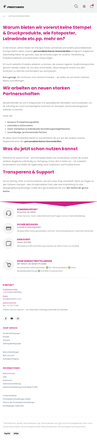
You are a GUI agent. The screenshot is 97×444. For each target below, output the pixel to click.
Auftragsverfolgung (11, 359)
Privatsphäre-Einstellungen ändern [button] (17, 399)
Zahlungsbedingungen (12, 343)
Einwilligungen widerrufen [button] (13, 406)
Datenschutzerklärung (12, 384)
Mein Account (8, 355)
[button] (76, 6)
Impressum (7, 380)
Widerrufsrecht (9, 373)
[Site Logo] (13, 6)
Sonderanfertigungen (11, 333)
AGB (4, 377)
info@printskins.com (12, 299)
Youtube (11, 318)
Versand (6, 340)
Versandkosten (47, 423)
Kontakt (6, 337)
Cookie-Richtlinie (9, 396)
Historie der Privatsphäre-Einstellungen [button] (19, 402)
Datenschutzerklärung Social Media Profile (20, 387)
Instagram (17, 318)
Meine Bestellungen (11, 352)
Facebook (5, 318)
